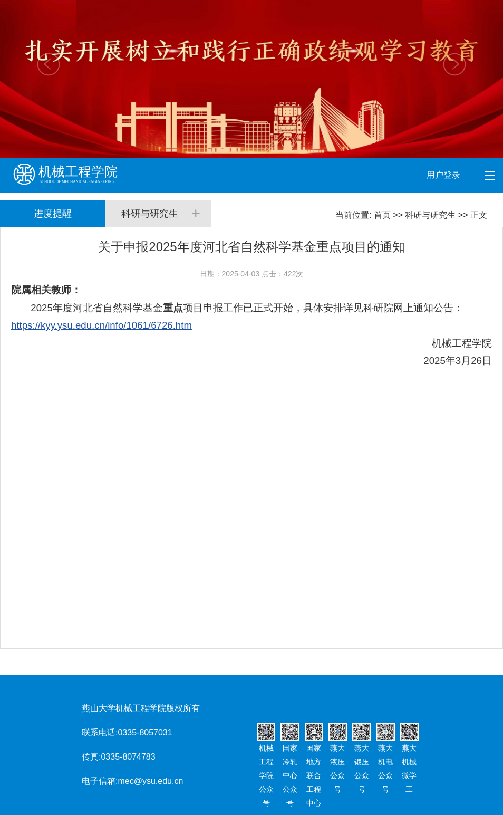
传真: (91, 756)
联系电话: (100, 732)
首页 (382, 214)
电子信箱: (100, 780)
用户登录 (444, 174)
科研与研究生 (430, 214)
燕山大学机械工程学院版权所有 (141, 708)
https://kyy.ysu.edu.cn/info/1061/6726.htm (101, 325)
